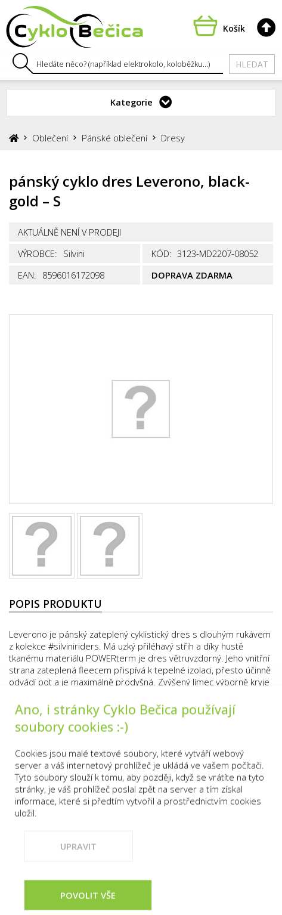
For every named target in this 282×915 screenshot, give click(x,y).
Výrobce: (37, 253)
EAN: (27, 275)
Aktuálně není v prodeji (69, 232)
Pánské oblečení (114, 138)
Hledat (251, 64)
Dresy (173, 138)
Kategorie (131, 102)
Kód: (161, 253)
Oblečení (50, 138)
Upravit (78, 867)
